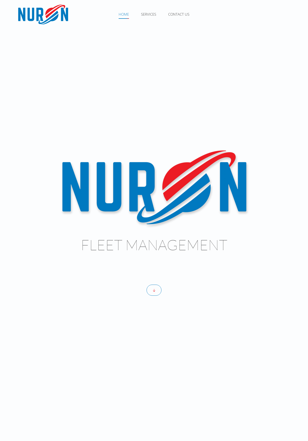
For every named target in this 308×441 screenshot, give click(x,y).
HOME (124, 14)
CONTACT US (178, 14)
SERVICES (148, 14)
